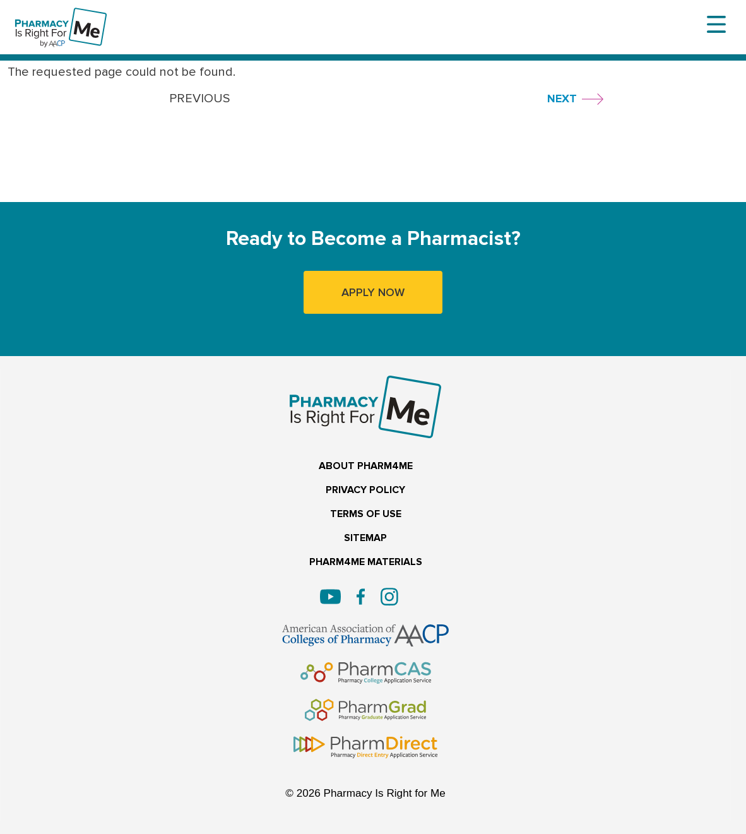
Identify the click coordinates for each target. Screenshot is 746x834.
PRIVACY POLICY (365, 490)
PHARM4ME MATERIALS (365, 562)
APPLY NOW (373, 292)
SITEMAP (365, 538)
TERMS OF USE (365, 514)
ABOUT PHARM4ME (366, 466)
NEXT (562, 98)
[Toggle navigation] (716, 25)
